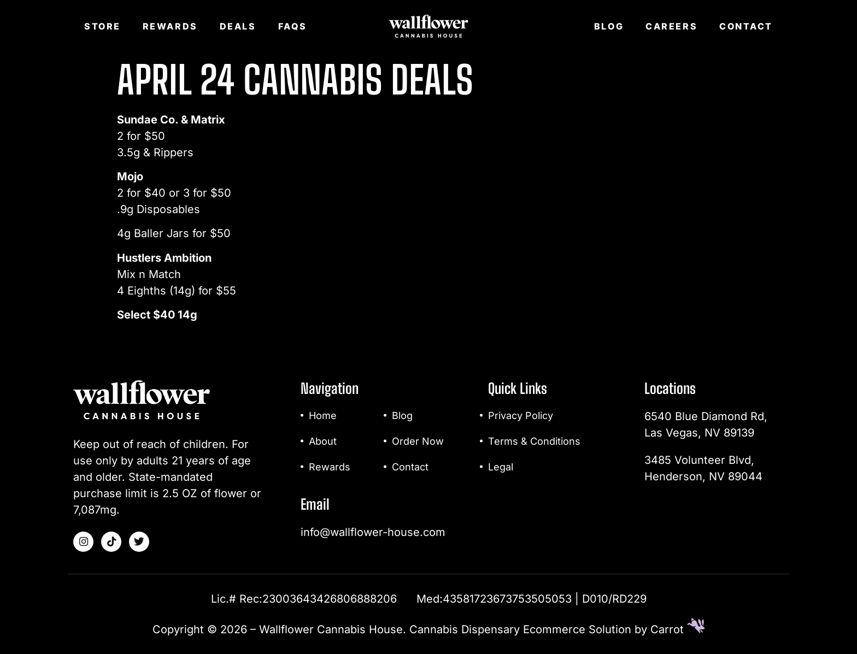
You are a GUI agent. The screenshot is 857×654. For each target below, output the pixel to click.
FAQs (292, 26)
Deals (238, 26)
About (323, 441)
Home (323, 415)
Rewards (170, 26)
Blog (609, 26)
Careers (671, 26)
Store (102, 26)
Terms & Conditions (534, 441)
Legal (500, 467)
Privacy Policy (520, 415)
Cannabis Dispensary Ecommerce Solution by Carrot (557, 629)
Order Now (418, 441)
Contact (746, 26)
